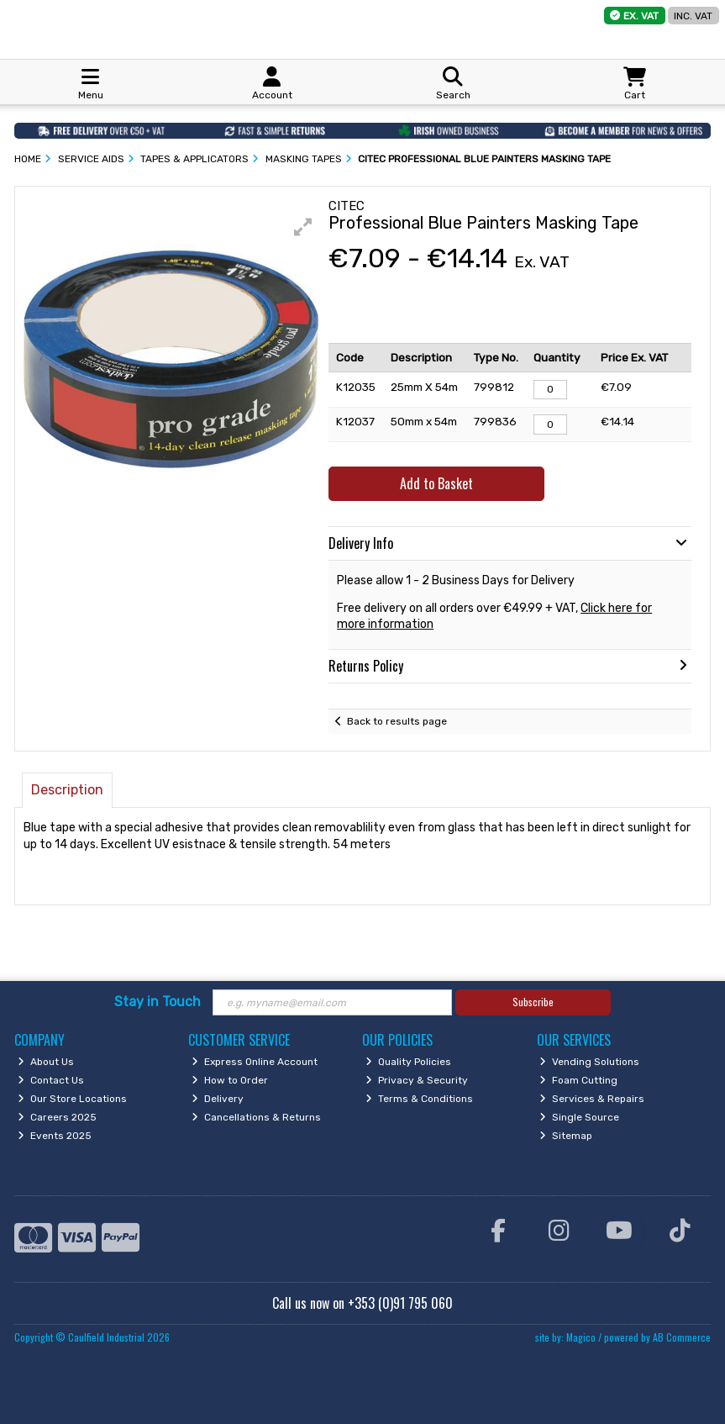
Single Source (579, 1117)
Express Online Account (255, 1062)
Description (67, 790)
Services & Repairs (591, 1099)
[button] (303, 227)
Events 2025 (55, 1136)
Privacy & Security (416, 1080)
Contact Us (51, 1080)
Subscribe (533, 1001)
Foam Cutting (578, 1080)
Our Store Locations (72, 1099)
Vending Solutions (589, 1062)
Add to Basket (436, 483)
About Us (46, 1062)
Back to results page (397, 721)
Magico (581, 1337)
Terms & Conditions (419, 1099)
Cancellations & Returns (256, 1117)
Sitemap (565, 1136)
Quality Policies (408, 1062)
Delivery (218, 1099)
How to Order (230, 1080)
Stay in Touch (157, 1002)
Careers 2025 (57, 1117)
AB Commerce (682, 1337)
